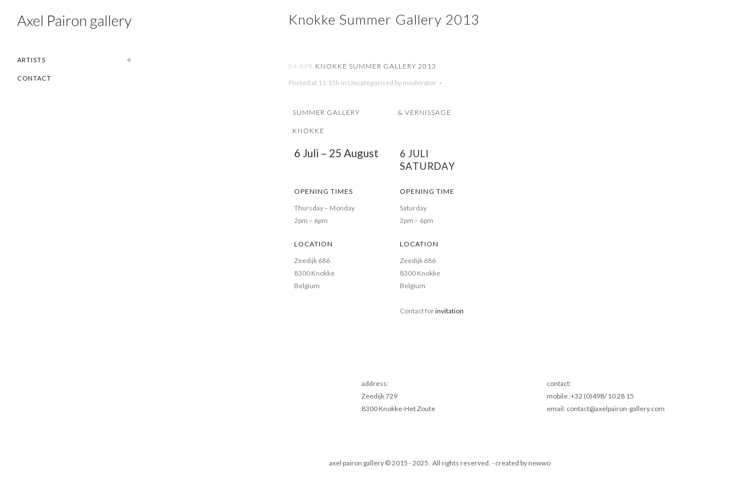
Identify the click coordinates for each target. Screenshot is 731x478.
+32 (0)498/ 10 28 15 (602, 396)
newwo (539, 463)
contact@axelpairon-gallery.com (616, 408)
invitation (449, 310)
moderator (419, 82)
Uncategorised (370, 82)
